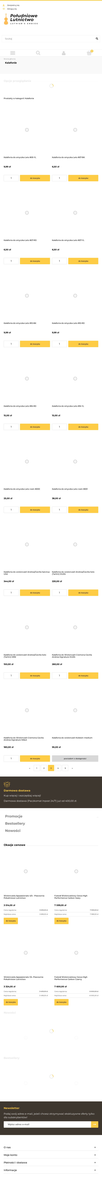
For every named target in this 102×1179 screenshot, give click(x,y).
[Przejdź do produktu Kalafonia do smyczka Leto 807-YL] (75, 213)
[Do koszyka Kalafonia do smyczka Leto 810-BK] (35, 344)
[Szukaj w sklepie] (48, 39)
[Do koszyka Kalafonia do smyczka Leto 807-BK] (83, 178)
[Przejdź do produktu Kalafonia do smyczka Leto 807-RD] (27, 213)
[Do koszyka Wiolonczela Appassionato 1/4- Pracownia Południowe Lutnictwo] (11, 1002)
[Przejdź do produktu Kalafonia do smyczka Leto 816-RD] (27, 379)
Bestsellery (15, 823)
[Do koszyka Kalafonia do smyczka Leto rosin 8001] (83, 510)
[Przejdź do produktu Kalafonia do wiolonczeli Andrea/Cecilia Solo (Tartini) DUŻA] (75, 544)
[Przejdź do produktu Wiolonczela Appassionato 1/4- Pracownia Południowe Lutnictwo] (26, 956)
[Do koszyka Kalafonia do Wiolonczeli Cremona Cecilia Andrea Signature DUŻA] (83, 675)
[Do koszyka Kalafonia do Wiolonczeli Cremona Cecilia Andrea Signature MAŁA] (35, 758)
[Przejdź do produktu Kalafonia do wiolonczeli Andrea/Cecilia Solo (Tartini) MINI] (27, 627)
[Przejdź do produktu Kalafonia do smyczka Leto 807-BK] (75, 130)
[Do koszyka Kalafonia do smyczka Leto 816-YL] (83, 427)
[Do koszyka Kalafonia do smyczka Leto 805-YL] (35, 178)
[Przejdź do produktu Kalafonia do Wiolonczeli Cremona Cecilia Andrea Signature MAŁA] (27, 710)
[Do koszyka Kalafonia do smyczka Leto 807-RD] (35, 261)
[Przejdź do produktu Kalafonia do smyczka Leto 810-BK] (27, 296)
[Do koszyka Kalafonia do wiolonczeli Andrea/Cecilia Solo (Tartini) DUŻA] (83, 593)
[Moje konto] (64, 53)
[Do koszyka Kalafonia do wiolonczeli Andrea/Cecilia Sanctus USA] (35, 593)
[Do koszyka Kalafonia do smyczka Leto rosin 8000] (35, 510)
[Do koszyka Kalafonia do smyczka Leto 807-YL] (83, 261)
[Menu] (13, 53)
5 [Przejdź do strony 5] (65, 768)
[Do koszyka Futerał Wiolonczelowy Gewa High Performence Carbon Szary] (61, 921)
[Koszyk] (89, 53)
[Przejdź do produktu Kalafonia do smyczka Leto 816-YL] (75, 379)
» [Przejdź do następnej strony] (72, 768)
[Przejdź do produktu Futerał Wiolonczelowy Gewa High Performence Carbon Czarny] (76, 956)
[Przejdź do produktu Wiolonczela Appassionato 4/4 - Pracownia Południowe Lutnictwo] (26, 875)
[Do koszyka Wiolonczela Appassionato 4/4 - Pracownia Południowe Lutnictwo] (11, 921)
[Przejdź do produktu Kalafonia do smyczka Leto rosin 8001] (75, 461)
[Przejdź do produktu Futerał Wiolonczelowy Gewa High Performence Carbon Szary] (76, 875)
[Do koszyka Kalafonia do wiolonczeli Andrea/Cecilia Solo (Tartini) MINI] (35, 675)
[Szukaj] (97, 39)
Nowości (13, 831)
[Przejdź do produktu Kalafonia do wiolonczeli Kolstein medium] (75, 710)
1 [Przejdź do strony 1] (36, 768)
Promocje (13, 816)
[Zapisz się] (94, 1124)
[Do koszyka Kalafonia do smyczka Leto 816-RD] (35, 427)
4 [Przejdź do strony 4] (58, 768)
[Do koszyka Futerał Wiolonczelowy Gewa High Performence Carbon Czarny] (61, 1002)
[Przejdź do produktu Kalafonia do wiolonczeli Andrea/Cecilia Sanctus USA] (27, 544)
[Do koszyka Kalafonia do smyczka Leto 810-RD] (83, 344)
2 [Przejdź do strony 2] (43, 768)
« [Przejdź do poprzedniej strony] (29, 768)
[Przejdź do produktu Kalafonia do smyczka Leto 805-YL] (27, 130)
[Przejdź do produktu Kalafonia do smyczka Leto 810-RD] (75, 296)
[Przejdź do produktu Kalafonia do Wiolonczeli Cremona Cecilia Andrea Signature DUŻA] (75, 627)
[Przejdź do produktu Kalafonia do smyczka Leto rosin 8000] (27, 461)
